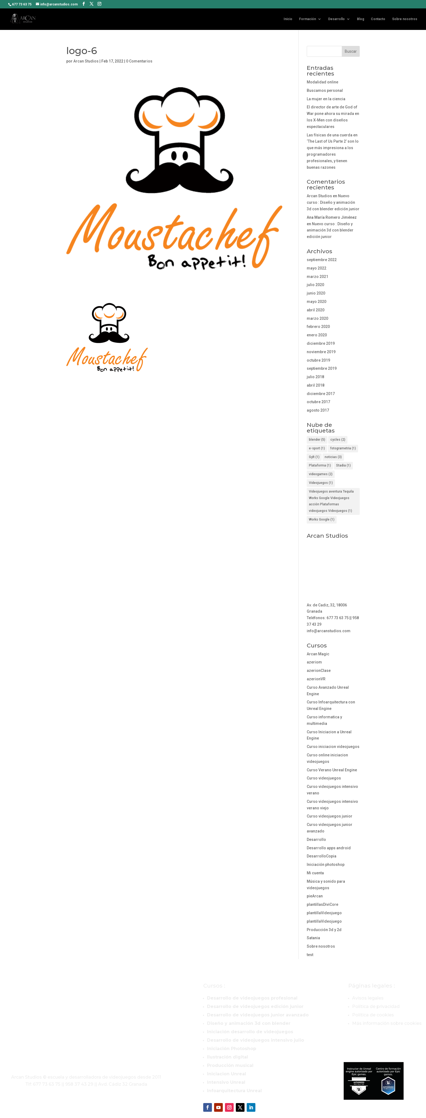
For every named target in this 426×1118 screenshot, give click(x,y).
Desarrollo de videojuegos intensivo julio (255, 1040)
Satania (313, 938)
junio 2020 (316, 293)
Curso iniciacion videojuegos (333, 746)
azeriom (314, 662)
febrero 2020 (318, 326)
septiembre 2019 (322, 368)
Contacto (378, 19)
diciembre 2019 (321, 343)
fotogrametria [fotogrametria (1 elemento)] (343, 448)
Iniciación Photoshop (231, 1048)
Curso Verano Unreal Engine (332, 770)
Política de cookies (373, 1014)
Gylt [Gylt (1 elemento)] (314, 457)
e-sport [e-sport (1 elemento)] (317, 448)
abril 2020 (315, 310)
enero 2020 (317, 335)
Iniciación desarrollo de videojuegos (250, 1031)
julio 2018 (315, 377)
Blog (360, 19)
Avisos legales (368, 998)
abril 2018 (315, 385)
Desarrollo (336, 19)
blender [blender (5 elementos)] (317, 439)
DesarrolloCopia (321, 856)
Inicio (288, 19)
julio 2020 (315, 285)
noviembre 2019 (321, 352)
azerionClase (319, 670)
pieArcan (315, 896)
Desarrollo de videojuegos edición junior (255, 1006)
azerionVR (316, 679)
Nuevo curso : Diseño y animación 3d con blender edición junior (333, 202)
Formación (307, 19)
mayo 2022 (316, 268)
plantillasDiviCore (322, 904)
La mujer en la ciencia (326, 99)
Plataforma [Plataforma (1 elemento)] (320, 465)
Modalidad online (322, 82)
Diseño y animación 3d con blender (248, 1023)
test (310, 955)
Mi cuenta (315, 873)
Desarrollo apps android (329, 848)
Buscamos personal (325, 90)
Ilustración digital (227, 1057)
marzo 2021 (317, 276)
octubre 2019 (318, 360)
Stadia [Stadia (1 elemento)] (343, 465)
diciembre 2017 (321, 394)
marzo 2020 (317, 318)
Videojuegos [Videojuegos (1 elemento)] (321, 483)
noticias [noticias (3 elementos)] (333, 457)
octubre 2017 (318, 402)
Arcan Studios (86, 61)
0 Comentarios (139, 61)
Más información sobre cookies (387, 1023)
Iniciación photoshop (325, 864)
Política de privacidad (376, 1006)
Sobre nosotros (404, 19)
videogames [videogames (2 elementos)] (321, 474)
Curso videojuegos (324, 778)
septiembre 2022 (322, 260)
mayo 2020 (316, 301)
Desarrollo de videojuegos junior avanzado (258, 1014)
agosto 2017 (318, 410)
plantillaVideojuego (324, 913)
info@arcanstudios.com (328, 631)
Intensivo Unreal (226, 1082)
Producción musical (230, 1065)
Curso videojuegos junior (329, 816)
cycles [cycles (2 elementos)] (337, 439)
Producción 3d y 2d (324, 930)
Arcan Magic (318, 654)
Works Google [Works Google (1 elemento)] (321, 519)
